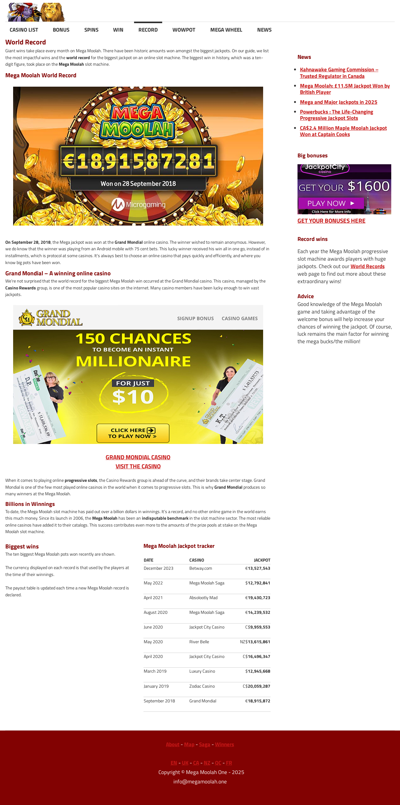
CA (196, 763)
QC (218, 763)
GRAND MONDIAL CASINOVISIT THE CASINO (138, 388)
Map (189, 744)
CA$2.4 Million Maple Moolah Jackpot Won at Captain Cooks (343, 131)
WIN (118, 30)
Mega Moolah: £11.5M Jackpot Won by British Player (345, 89)
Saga (204, 744)
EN (174, 763)
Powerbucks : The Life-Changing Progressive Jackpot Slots (336, 115)
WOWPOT (183, 30)
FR (229, 763)
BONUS (61, 30)
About (172, 744)
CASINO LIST (24, 30)
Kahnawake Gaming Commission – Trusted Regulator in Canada (339, 72)
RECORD (148, 30)
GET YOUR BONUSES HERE (344, 216)
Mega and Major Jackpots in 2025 (339, 102)
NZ (207, 763)
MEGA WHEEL (226, 30)
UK (185, 763)
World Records (368, 266)
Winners (224, 744)
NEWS (264, 30)
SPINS (91, 30)
